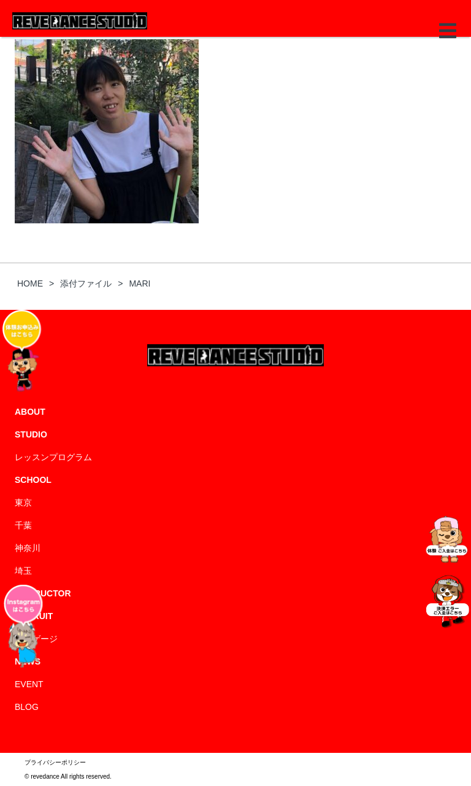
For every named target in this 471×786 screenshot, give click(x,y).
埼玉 (23, 571)
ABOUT (30, 412)
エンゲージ (36, 639)
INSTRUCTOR (43, 593)
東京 (23, 502)
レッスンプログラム (53, 457)
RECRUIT (34, 616)
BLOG (27, 707)
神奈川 (27, 548)
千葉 (23, 525)
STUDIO (31, 434)
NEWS (27, 661)
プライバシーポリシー (55, 762)
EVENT (29, 684)
